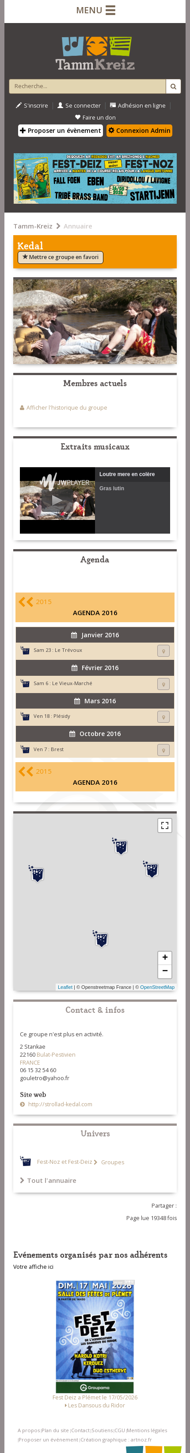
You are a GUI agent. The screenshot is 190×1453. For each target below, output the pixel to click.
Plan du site (55, 1430)
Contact (80, 1430)
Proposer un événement (48, 1439)
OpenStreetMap (157, 987)
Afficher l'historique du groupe (67, 407)
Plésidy (61, 716)
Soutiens (102, 1430)
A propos (29, 1430)
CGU (119, 1430)
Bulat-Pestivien (56, 1054)
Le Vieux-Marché (72, 683)
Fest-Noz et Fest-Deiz (64, 1162)
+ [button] (165, 958)
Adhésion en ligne (138, 105)
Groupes (112, 1162)
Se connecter (79, 105)
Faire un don (95, 117)
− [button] (165, 971)
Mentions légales (147, 1430)
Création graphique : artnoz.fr (116, 1439)
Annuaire (78, 225)
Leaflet (65, 987)
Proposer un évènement (60, 130)
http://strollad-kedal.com (59, 1104)
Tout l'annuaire (48, 1180)
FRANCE (30, 1062)
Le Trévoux (68, 650)
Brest (57, 749)
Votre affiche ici (33, 1267)
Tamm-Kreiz (33, 225)
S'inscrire (32, 105)
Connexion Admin (139, 130)
